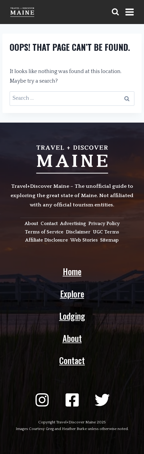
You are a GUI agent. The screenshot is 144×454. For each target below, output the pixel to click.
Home (72, 271)
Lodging (72, 316)
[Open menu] (129, 11)
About (72, 338)
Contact (72, 360)
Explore (72, 294)
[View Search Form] (115, 12)
